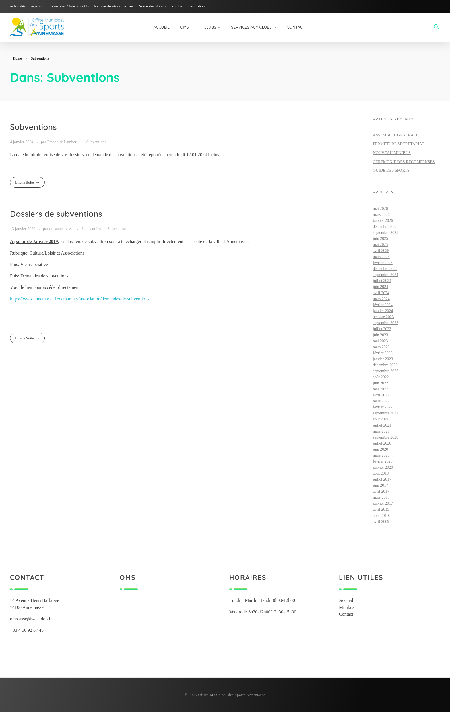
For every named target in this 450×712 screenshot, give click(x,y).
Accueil (346, 600)
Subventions (33, 127)
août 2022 (381, 377)
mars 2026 (381, 214)
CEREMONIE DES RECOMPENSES (404, 162)
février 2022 (383, 407)
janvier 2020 (383, 467)
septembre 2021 (385, 413)
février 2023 (383, 353)
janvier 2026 (383, 220)
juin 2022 (380, 383)
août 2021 (381, 419)
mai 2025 (380, 244)
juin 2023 (380, 335)
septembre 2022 (385, 371)
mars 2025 (381, 257)
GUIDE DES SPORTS (391, 170)
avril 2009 (381, 521)
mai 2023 (380, 341)
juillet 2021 (382, 425)
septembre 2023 (385, 323)
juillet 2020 (382, 443)
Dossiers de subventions (56, 214)
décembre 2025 (385, 226)
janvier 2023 (383, 359)
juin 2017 (380, 485)
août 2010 (381, 515)
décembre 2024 (385, 269)
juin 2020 (380, 449)
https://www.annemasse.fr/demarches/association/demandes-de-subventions (79, 298)
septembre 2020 (385, 437)
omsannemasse (61, 228)
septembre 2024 (385, 275)
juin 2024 (380, 287)
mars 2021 (381, 431)
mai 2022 (380, 389)
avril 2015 (381, 509)
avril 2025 (381, 251)
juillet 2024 (382, 281)
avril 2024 (381, 293)
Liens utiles (91, 228)
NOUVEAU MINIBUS (392, 153)
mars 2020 (381, 455)
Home (17, 58)
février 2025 (383, 263)
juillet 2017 (382, 479)
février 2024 (383, 305)
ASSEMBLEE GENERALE (395, 135)
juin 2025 (380, 238)
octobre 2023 (383, 317)
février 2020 (383, 461)
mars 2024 (381, 299)
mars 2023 (381, 347)
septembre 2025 (385, 232)
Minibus (346, 607)
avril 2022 (381, 395)
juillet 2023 (382, 329)
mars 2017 (381, 497)
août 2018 (381, 473)
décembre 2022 (385, 365)
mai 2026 (380, 208)
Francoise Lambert (62, 142)
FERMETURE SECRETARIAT (398, 144)
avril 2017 (381, 491)
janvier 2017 (383, 503)
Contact (346, 614)
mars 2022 (381, 401)
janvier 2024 (383, 311)
